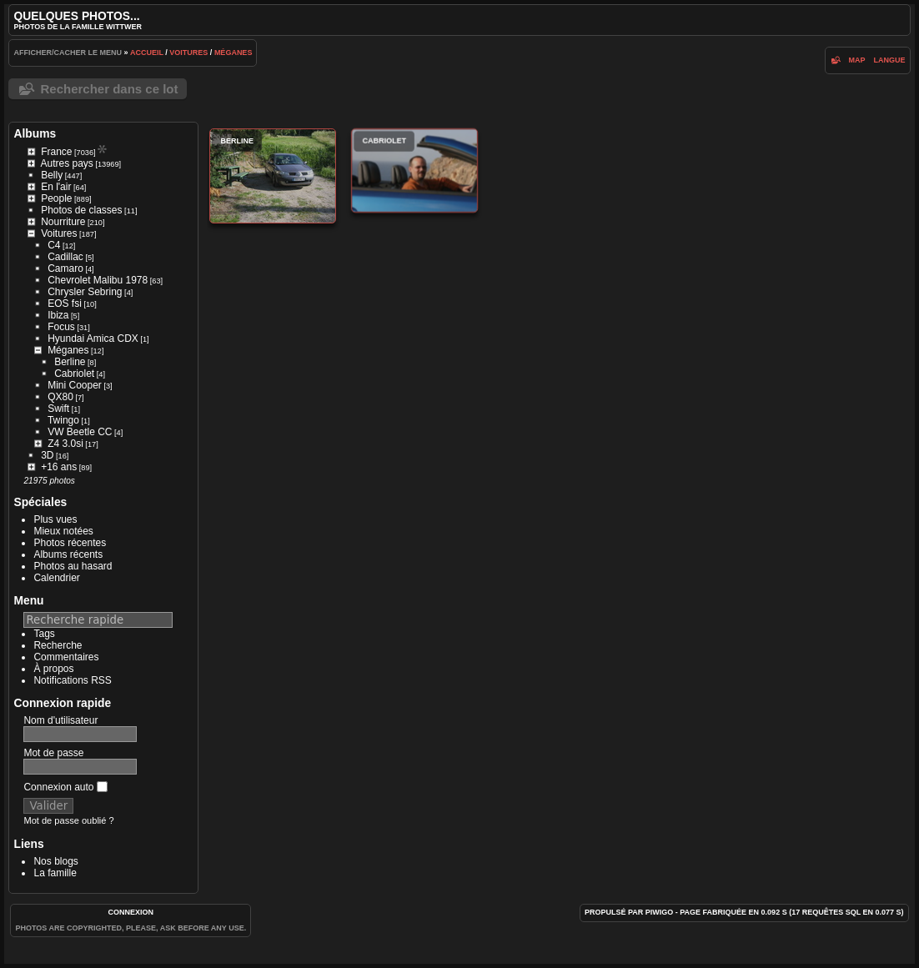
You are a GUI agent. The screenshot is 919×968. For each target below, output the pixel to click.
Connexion (131, 912)
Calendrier (56, 578)
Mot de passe (53, 753)
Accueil (146, 52)
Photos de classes (81, 210)
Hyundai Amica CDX (93, 338)
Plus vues (55, 519)
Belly (52, 175)
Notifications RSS (72, 680)
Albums (34, 133)
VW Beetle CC (80, 432)
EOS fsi (65, 303)
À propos (53, 669)
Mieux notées (63, 531)
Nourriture (63, 222)
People (56, 198)
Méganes (233, 52)
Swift (58, 408)
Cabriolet (74, 373)
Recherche (57, 645)
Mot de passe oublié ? (68, 820)
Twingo (63, 420)
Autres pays (66, 163)
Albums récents (68, 554)
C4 (54, 245)
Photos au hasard (72, 566)
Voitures (188, 52)
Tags (43, 633)
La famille (54, 873)
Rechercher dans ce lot (109, 89)
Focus (61, 327)
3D (47, 455)
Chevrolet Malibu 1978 (98, 280)
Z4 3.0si (65, 443)
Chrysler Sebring (85, 292)
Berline (69, 362)
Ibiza (58, 315)
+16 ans (59, 467)
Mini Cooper (75, 385)
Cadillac (65, 257)
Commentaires (65, 657)
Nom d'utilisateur (60, 720)
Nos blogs (55, 861)
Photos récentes (69, 543)
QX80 (60, 397)
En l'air (56, 187)
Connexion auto (65, 787)
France (56, 152)
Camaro (65, 268)
